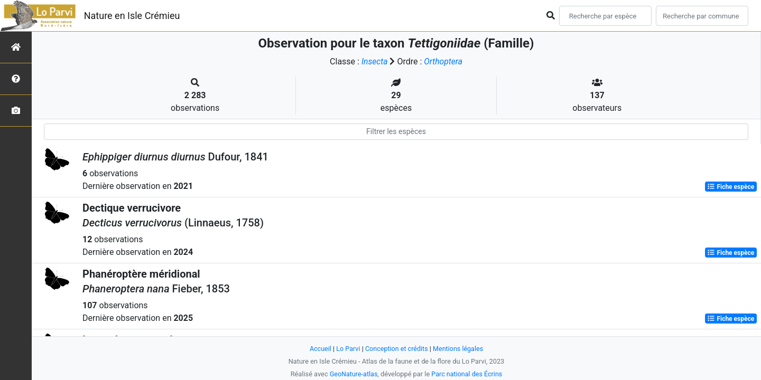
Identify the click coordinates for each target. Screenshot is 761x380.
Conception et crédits (397, 349)
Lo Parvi (347, 349)
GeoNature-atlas (352, 374)
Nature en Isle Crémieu (132, 15)
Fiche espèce (730, 187)
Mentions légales (459, 349)
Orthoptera (443, 61)
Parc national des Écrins (467, 374)
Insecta (374, 61)
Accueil (319, 349)
